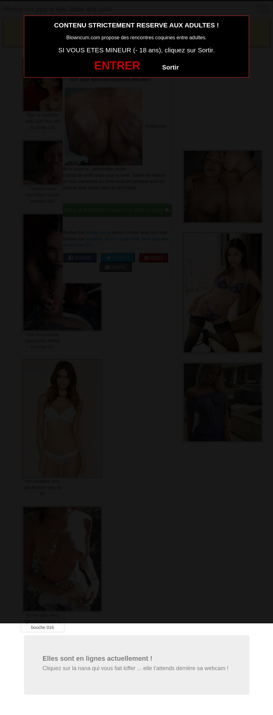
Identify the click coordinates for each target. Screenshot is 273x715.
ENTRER (117, 65)
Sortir (170, 67)
